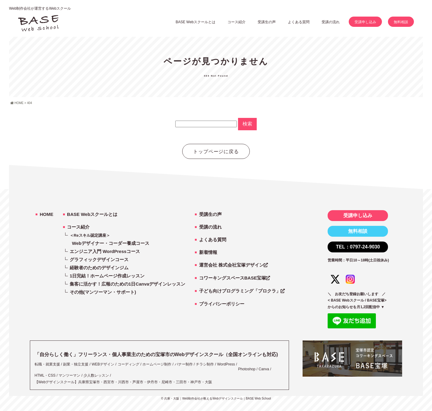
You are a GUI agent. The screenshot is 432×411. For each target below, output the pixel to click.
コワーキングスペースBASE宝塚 (232, 277)
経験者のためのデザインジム (99, 267)
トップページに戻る (216, 151)
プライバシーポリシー (221, 303)
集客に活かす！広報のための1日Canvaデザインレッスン (127, 283)
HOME (46, 214)
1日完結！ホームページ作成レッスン (107, 275)
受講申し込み (365, 22)
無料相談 (401, 22)
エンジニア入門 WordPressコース (105, 251)
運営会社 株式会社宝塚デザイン (231, 264)
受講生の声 (210, 214)
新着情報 (208, 252)
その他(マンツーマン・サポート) (103, 292)
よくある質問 (299, 22)
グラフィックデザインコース (99, 259)
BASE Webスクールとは (195, 22)
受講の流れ (331, 22)
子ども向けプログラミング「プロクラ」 (240, 290)
